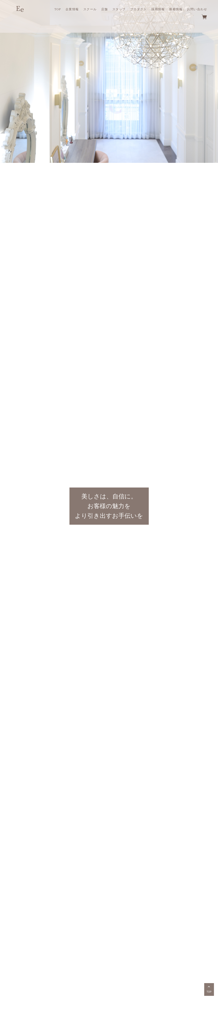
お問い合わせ (197, 9)
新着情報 (176, 9)
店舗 (104, 9)
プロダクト (138, 9)
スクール (90, 9)
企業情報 (72, 9)
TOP (57, 9)
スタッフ (119, 9)
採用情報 (158, 9)
